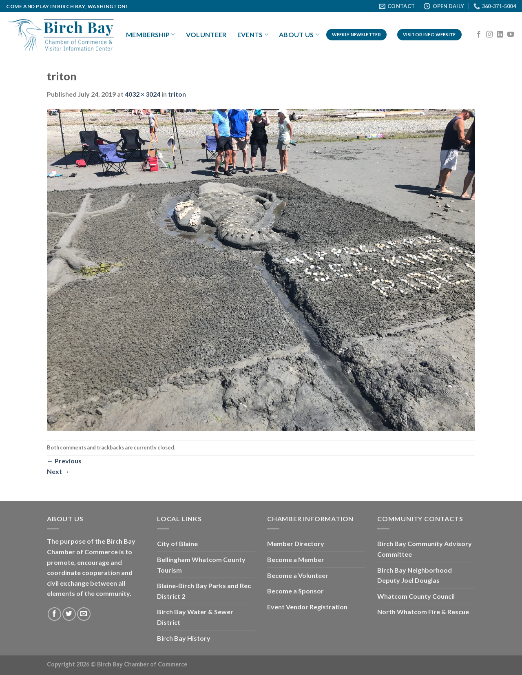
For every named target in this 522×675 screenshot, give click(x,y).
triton (177, 94)
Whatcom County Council (416, 596)
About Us (299, 35)
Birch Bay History (183, 638)
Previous (64, 461)
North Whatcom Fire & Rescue (423, 611)
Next (58, 471)
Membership (150, 35)
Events (252, 35)
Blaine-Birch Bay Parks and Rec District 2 (204, 591)
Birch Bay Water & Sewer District (195, 617)
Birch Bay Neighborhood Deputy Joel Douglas (414, 575)
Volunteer (206, 34)
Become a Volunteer (297, 575)
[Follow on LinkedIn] (500, 34)
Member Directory (295, 543)
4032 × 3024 (142, 94)
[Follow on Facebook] (479, 34)
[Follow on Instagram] (489, 34)
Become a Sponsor (295, 591)
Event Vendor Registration (307, 607)
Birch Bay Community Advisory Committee (424, 549)
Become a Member (295, 559)
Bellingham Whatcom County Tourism (201, 564)
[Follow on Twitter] (69, 614)
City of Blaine (177, 543)
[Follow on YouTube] (510, 34)
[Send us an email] (84, 614)
